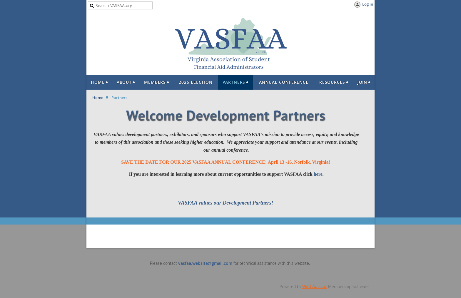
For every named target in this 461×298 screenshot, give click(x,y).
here (318, 174)
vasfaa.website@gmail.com (205, 263)
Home (97, 97)
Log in (367, 4)
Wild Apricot (314, 286)
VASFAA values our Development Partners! (226, 203)
